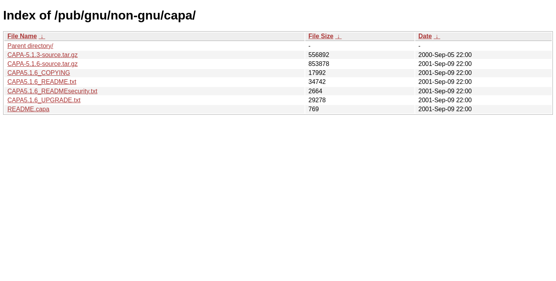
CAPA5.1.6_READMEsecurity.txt (52, 91)
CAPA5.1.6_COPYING (38, 72)
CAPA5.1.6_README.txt (41, 81)
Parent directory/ (30, 46)
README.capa (28, 109)
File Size (320, 36)
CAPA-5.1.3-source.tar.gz (42, 55)
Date (425, 36)
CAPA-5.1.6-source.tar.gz (42, 63)
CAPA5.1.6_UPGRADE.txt (43, 100)
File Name (22, 36)
